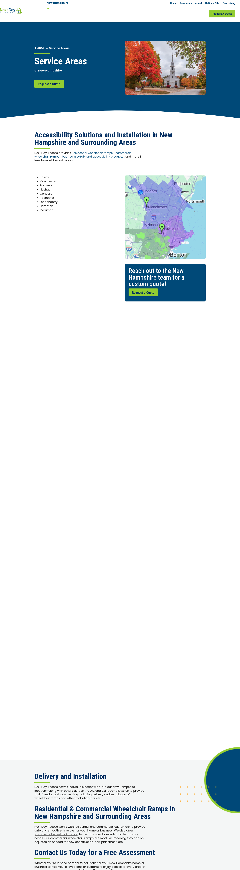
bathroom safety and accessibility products (94, 151)
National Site (212, 3)
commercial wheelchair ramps (56, 386)
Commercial (163, 11)
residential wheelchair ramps (93, 147)
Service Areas (183, 10)
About (198, 3)
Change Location (58, 12)
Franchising (229, 3)
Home (173, 3)
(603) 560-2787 (59, 8)
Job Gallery (201, 10)
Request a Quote (49, 78)
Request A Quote (223, 10)
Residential (143, 11)
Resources (186, 3)
